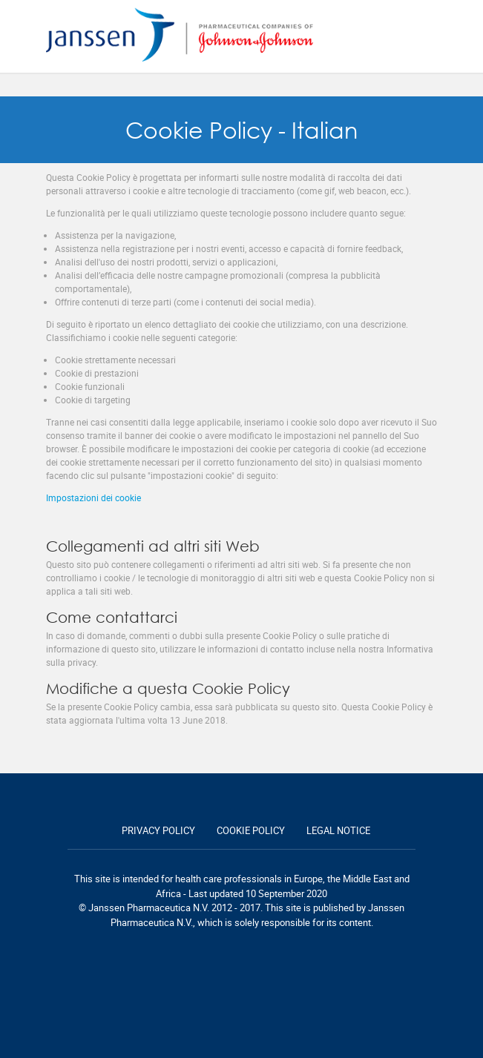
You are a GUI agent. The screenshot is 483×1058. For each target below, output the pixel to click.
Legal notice (338, 830)
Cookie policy (251, 830)
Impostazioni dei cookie (93, 497)
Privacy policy (158, 830)
